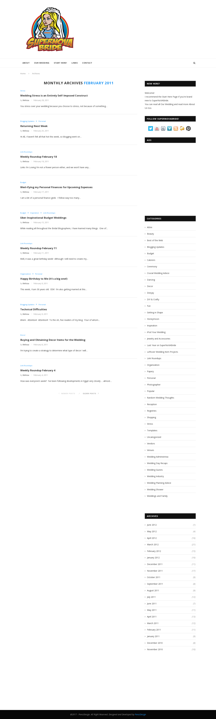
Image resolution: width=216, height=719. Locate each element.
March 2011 (153, 623)
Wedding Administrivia (157, 456)
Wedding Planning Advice (159, 482)
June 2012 (152, 524)
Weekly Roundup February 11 (39, 249)
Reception (152, 404)
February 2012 (154, 551)
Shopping (151, 417)
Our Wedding (41, 63)
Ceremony (152, 266)
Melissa (26, 100)
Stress (22, 91)
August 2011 (153, 590)
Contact (87, 63)
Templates (152, 430)
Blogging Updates (28, 122)
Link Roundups (26, 152)
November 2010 (155, 649)
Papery (150, 371)
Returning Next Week (35, 126)
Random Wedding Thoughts (160, 397)
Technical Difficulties (34, 311)
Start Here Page (170, 96)
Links (75, 63)
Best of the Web (155, 240)
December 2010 (155, 642)
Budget (23, 183)
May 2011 (152, 610)
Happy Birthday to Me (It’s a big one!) (45, 280)
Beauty (150, 233)
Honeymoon (153, 319)
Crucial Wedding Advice (158, 273)
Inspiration (35, 214)
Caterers (151, 260)
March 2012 (153, 544)
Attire (149, 227)
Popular (150, 391)
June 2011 (152, 603)
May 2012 (152, 531)
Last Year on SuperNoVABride (161, 345)
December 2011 (155, 564)
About (26, 63)
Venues (150, 450)
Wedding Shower (155, 489)
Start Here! (60, 63)
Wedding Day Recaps (157, 463)
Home (23, 73)
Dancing (151, 279)
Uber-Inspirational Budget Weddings (45, 218)
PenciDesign (140, 714)
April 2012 (152, 538)
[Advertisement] (167, 190)
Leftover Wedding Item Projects (162, 351)
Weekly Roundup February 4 (39, 372)
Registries (151, 410)
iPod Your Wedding (156, 332)
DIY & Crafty (153, 299)
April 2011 (152, 616)
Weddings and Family (157, 496)
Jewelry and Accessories (158, 338)
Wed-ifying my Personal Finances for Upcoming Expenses (58, 188)
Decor (23, 337)
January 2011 (153, 636)
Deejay (150, 292)
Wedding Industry (155, 476)
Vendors (151, 443)
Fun (149, 305)
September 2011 (155, 583)
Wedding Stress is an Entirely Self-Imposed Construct (56, 96)
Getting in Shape (155, 312)
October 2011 (153, 577)
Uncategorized (154, 437)
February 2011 (154, 629)
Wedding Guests (155, 469)
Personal (43, 122)
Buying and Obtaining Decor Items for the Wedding (55, 341)
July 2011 (151, 596)
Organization (25, 275)
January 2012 (153, 557)
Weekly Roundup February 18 (39, 157)
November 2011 (155, 570)
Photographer (153, 384)
